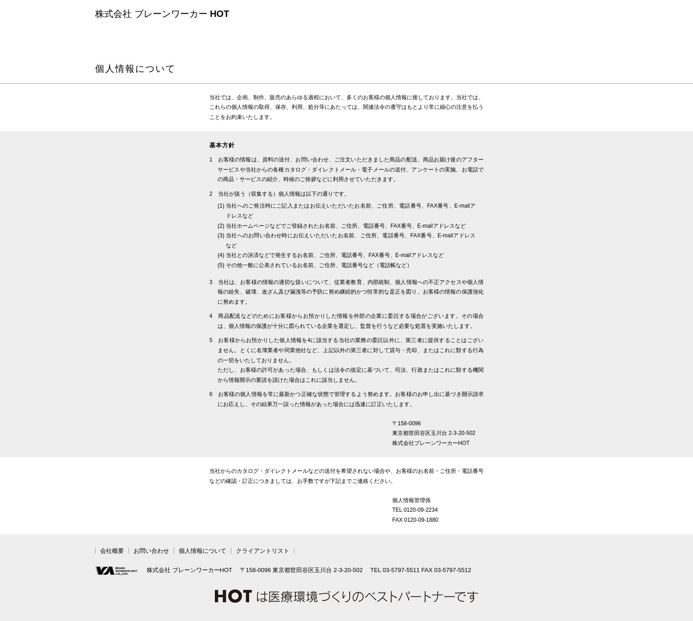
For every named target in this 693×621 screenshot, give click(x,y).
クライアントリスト (262, 551)
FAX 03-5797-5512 (446, 570)
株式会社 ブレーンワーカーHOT (163, 571)
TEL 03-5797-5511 (395, 570)
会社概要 (112, 551)
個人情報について (202, 551)
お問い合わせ (151, 551)
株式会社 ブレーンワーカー (162, 14)
